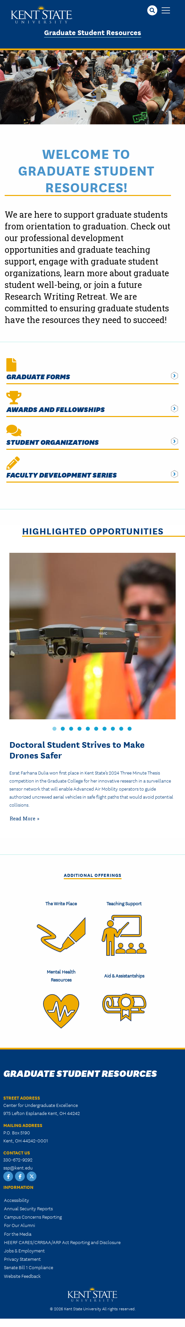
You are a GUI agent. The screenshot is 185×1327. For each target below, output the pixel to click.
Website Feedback (22, 1276)
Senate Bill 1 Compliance (28, 1267)
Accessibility (16, 1200)
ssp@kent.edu (18, 1167)
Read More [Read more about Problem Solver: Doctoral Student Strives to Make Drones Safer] (22, 818)
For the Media (17, 1233)
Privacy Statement (22, 1258)
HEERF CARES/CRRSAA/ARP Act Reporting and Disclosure (62, 1242)
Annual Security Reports (28, 1208)
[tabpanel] (92, 689)
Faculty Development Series (61, 475)
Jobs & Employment (24, 1250)
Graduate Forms (38, 376)
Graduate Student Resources (92, 32)
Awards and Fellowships (55, 409)
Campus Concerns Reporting (33, 1216)
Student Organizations (52, 442)
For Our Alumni (19, 1225)
